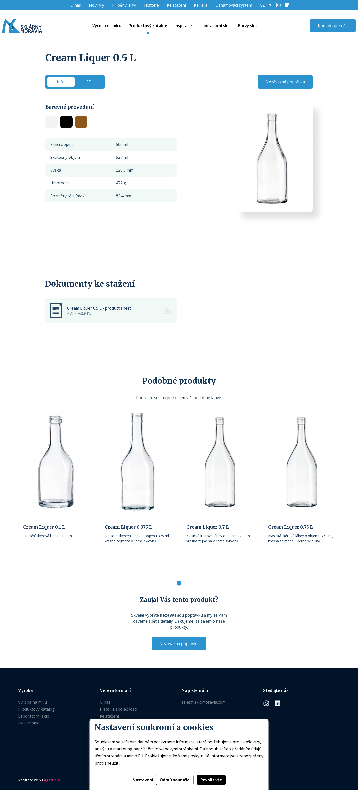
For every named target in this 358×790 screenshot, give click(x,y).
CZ (262, 5)
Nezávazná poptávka (285, 82)
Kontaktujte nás (333, 25)
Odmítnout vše (175, 780)
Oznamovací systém (233, 5)
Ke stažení (176, 5)
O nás (75, 5)
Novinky (96, 5)
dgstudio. (52, 780)
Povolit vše (211, 780)
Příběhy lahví (124, 5)
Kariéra (200, 5)
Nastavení (142, 780)
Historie (151, 5)
